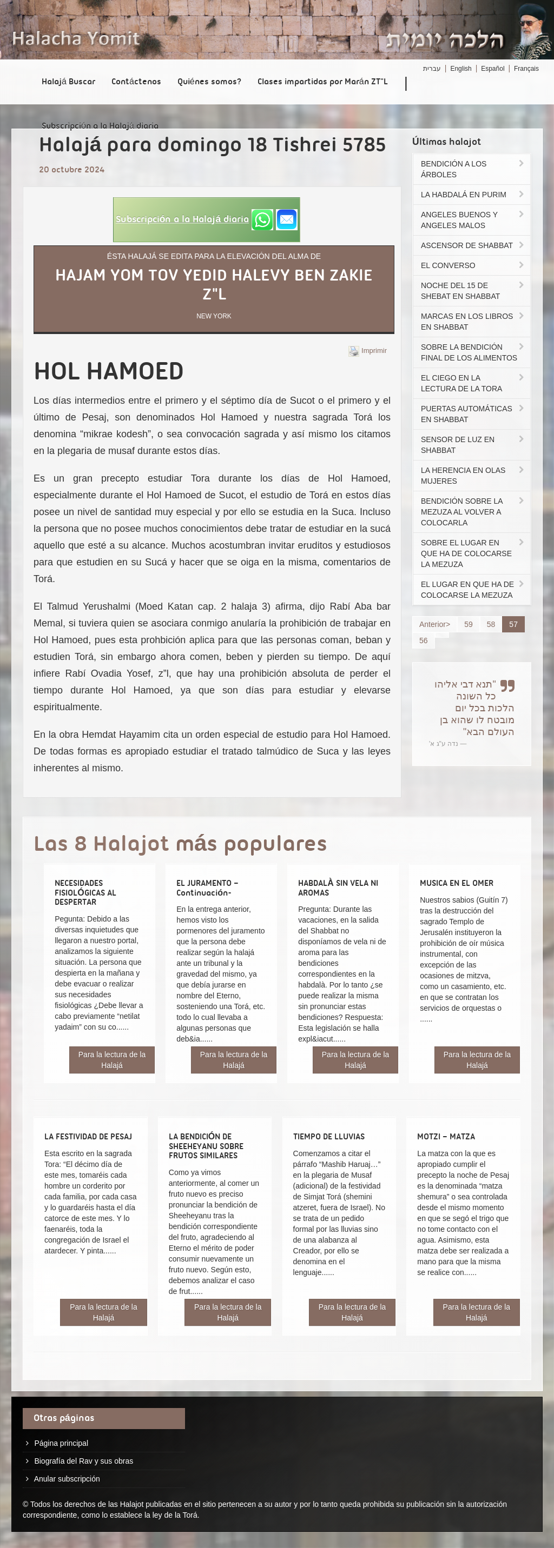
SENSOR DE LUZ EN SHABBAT (473, 445)
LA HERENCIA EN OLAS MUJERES (473, 475)
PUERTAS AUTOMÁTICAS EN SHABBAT (473, 414)
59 (468, 624)
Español (492, 68)
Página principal (61, 1443)
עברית (432, 68)
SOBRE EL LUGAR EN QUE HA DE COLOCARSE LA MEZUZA (473, 553)
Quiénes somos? (209, 82)
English (460, 68)
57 (513, 624)
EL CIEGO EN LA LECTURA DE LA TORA (473, 383)
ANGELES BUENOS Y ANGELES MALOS (473, 220)
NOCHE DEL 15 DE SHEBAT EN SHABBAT (473, 291)
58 (491, 624)
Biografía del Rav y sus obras (83, 1461)
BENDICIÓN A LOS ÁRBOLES (473, 169)
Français (526, 68)
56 (423, 640)
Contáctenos (136, 82)
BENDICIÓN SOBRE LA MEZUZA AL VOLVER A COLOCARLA (473, 512)
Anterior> (434, 624)
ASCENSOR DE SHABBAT (473, 245)
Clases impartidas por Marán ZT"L (323, 82)
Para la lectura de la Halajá (112, 1060)
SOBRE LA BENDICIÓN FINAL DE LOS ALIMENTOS (473, 352)
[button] (206, 219)
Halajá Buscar (68, 82)
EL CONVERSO (473, 265)
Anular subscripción (67, 1478)
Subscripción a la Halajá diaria (100, 126)
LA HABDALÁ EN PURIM (473, 194)
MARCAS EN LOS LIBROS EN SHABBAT (473, 321)
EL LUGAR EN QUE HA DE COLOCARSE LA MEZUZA (473, 589)
